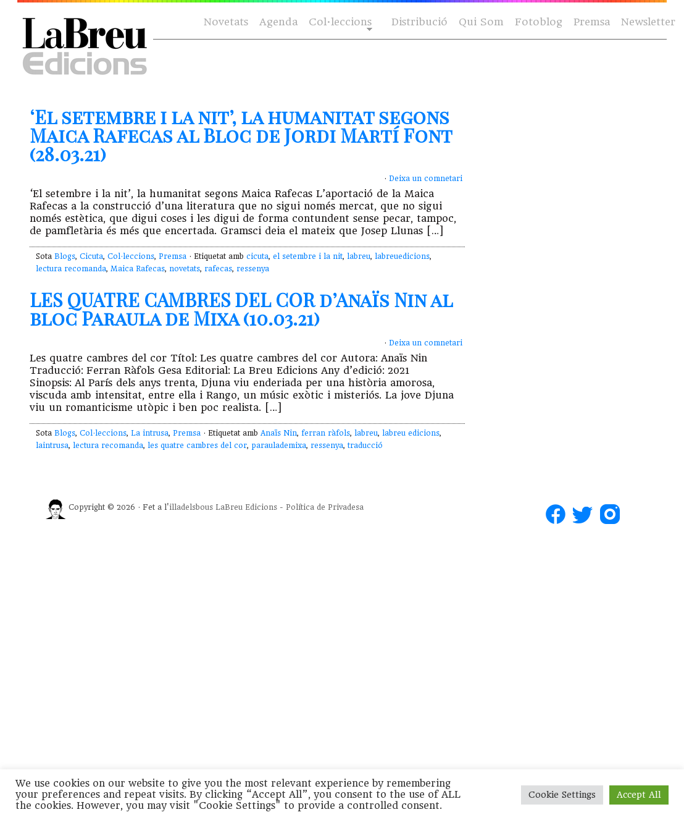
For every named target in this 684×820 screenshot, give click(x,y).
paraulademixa (278, 445)
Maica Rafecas (138, 268)
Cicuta (91, 256)
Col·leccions (339, 22)
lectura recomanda (71, 268)
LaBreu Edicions (246, 507)
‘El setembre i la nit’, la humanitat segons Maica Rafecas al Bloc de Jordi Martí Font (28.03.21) (241, 135)
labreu (358, 256)
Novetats (226, 22)
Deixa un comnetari (425, 178)
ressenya (252, 268)
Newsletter (648, 22)
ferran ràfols (325, 433)
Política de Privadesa (325, 507)
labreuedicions (402, 256)
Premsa (591, 22)
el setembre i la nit (308, 256)
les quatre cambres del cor (197, 445)
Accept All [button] (639, 795)
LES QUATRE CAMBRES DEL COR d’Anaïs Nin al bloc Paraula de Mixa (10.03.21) (241, 309)
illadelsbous (191, 507)
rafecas (218, 268)
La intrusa (150, 433)
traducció (365, 445)
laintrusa (52, 445)
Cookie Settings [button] (562, 795)
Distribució (419, 22)
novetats (184, 268)
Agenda (278, 22)
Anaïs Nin (279, 433)
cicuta (257, 256)
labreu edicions (411, 433)
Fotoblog (538, 22)
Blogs (64, 256)
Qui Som (481, 22)
